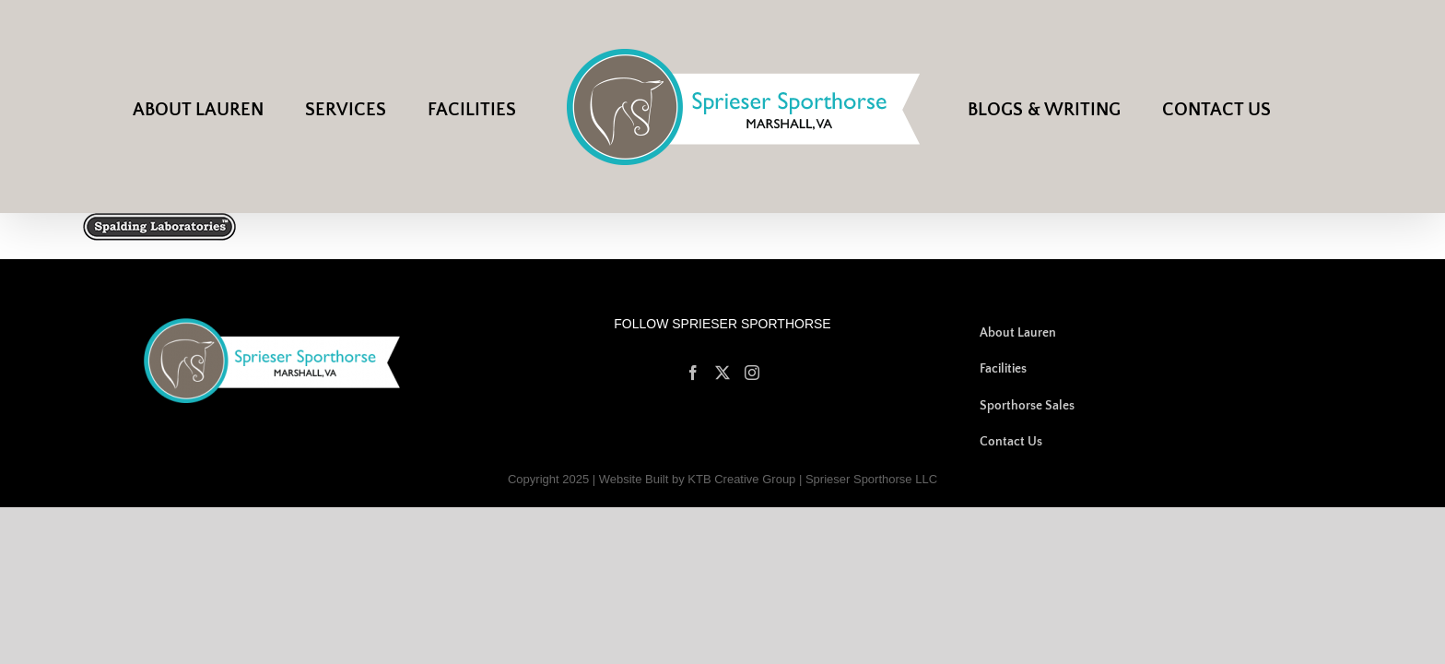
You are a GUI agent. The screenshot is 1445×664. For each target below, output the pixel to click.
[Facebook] (693, 372)
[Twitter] (722, 372)
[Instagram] (752, 372)
